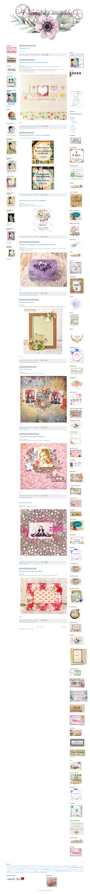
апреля (73, 121)
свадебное (35, 871)
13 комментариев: (36, 126)
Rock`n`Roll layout (25, 369)
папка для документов (79, 869)
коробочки (64, 867)
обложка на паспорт (39, 869)
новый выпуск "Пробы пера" (35, 66)
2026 (72, 119)
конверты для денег (56, 867)
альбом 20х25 (26, 866)
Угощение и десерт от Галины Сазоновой (34, 135)
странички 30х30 (32, 127)
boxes (39, 872)
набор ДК (21, 869)
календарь (41, 867)
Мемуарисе (22, 66)
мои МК (82, 867)
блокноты (75, 866)
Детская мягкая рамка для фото (31, 571)
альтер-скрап (25, 294)
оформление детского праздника (63, 869)
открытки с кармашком (53, 869)
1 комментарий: (36, 236)
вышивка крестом (13, 867)
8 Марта (8, 866)
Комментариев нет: (36, 54)
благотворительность (68, 866)
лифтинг (27, 127)
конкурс (61, 867)
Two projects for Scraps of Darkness (32, 436)
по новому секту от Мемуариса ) (37, 373)
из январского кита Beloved (44, 440)
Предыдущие (63, 626)
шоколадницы (30, 872)
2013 (72, 130)
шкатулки (29, 294)
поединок (36, 248)
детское (24, 127)
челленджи (20, 872)
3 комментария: (36, 293)
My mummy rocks (25, 503)
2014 (72, 128)
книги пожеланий (45, 867)
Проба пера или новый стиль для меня (33, 62)
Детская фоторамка (26, 302)
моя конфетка (9, 869)
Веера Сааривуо (28, 67)
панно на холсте (72, 869)
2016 (72, 125)
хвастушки (9, 872)
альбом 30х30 (32, 866)
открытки (24, 497)
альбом (15, 866)
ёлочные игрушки (34, 867)
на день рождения (15, 869)
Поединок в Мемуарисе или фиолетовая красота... (38, 245)
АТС (58, 866)
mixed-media (34, 294)
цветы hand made (14, 872)
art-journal (36, 872)
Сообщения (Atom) (29, 628)
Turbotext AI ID (24, 48)
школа (27, 872)
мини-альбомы (75, 867)
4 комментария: (36, 620)
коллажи (50, 867)
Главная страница (39, 626)
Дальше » (21, 122)
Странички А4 (69, 871)
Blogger (50, 890)
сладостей (34, 138)
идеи (38, 867)
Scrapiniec (63, 306)
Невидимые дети (27, 869)
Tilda (47, 872)
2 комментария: (36, 194)
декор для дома (26, 621)
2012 (72, 132)
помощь (8, 871)
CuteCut (33, 206)
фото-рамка (34, 621)
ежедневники (28, 867)
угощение (38, 206)
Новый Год (32, 869)
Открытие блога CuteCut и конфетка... (33, 200)
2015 (72, 126)
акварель (12, 866)
